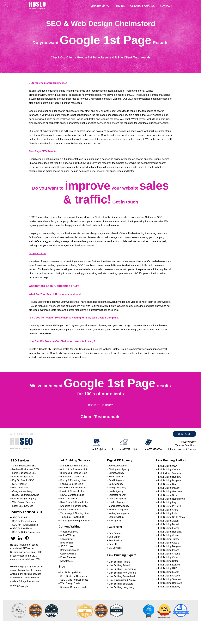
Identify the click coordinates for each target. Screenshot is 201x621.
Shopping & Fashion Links (74, 506)
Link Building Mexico (169, 488)
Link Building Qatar (168, 561)
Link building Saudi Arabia (122, 580)
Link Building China (168, 509)
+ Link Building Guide (69, 572)
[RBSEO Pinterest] (27, 538)
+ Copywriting (65, 539)
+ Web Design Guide (69, 583)
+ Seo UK (112, 544)
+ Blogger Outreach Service (24, 495)
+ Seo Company (115, 533)
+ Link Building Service (22, 476)
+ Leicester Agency (116, 495)
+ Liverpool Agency (116, 498)
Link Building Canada (169, 469)
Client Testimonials (137, 57)
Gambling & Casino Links (73, 487)
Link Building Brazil (168, 484)
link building (142, 94)
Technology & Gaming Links (74, 513)
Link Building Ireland (168, 550)
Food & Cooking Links (71, 484)
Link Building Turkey (168, 539)
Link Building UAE (167, 568)
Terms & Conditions (185, 445)
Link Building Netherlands (171, 499)
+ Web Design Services (22, 502)
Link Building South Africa (171, 517)
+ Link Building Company (23, 498)
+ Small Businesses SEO (23, 465)
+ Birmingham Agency (117, 469)
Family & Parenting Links (73, 480)
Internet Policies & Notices (182, 449)
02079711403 (129, 449)
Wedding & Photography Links (76, 520)
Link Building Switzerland (122, 576)
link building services (30, 574)
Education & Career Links (73, 476)
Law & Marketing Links (72, 495)
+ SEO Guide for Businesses (73, 580)
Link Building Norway (169, 586)
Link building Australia (169, 473)
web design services (42, 98)
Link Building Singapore (121, 583)
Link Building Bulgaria (169, 480)
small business (37, 123)
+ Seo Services (114, 540)
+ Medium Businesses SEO (24, 469)
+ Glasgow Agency (116, 487)
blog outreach (25, 570)
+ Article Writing (66, 535)
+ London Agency (115, 502)
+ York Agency (113, 520)
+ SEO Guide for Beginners (72, 576)
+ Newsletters (65, 561)
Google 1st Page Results (94, 57)
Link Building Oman (168, 535)
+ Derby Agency (114, 484)
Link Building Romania (170, 531)
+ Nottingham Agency (117, 513)
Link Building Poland (119, 565)
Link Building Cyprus (169, 557)
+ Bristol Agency (114, 476)
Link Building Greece (169, 575)
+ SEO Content (66, 546)
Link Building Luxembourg (122, 569)
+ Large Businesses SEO (23, 473)
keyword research (101, 163)
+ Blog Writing (65, 542)
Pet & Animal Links (70, 498)
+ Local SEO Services (21, 506)
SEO (132, 94)
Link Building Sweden (169, 579)
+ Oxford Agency (115, 517)
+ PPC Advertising (19, 487)
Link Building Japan (168, 520)
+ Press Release (67, 557)
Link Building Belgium (169, 546)
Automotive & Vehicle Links (74, 469)
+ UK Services (114, 548)
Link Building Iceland (169, 564)
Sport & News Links (70, 509)
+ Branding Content (68, 550)
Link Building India (167, 513)
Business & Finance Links (73, 473)
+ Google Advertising (21, 491)
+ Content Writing (67, 553)
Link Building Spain (168, 495)
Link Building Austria (168, 542)
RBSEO (33, 217)
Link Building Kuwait (168, 572)
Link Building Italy (167, 502)
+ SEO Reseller (18, 484)
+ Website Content (68, 531)
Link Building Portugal (169, 506)
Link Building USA (167, 466)
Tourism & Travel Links (72, 517)
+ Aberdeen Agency (116, 465)
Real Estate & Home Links (74, 502)
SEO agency (135, 98)
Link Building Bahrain (169, 524)
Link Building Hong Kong (121, 587)
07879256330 (154, 449)
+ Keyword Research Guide (72, 587)
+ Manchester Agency (117, 506)
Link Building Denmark (170, 583)
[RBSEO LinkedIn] (20, 538)
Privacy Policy (188, 442)
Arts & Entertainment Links (74, 465)
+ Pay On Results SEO (22, 480)
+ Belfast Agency (115, 473)
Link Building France (168, 528)
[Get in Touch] (184, 434)
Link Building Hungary (169, 477)
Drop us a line (147, 273)
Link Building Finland (119, 561)
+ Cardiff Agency (115, 480)
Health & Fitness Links (72, 491)
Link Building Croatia (169, 553)
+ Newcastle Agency (117, 509)
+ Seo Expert (113, 537)
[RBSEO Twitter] (13, 538)
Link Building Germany (170, 491)
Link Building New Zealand (122, 572)
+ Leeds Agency (114, 491)
